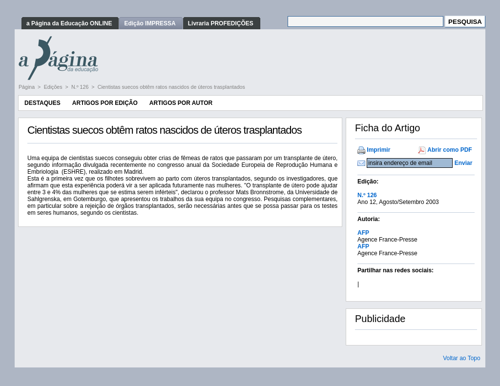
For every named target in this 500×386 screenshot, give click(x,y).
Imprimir (378, 149)
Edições (54, 87)
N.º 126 (80, 87)
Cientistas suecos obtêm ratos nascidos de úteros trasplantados (171, 87)
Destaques (42, 103)
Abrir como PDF (449, 149)
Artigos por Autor (180, 103)
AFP (363, 232)
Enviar (464, 163)
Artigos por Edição (105, 103)
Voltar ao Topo (461, 358)
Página (27, 87)
